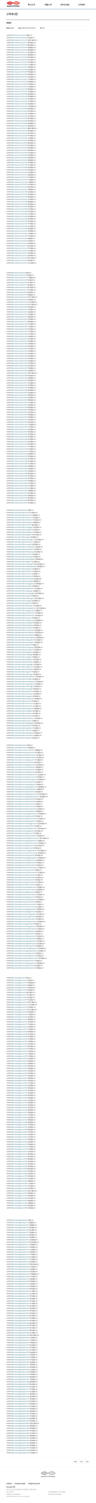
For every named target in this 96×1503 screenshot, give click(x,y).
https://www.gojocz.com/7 (18, 995)
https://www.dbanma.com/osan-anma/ (22, 804)
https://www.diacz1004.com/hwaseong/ (22, 552)
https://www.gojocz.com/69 (19, 1100)
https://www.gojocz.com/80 (19, 1132)
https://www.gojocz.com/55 (19, 1110)
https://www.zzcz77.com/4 (18, 258)
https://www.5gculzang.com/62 (20, 1367)
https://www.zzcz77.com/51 (19, 126)
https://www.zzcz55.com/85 (19, 471)
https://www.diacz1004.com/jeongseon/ (22, 640)
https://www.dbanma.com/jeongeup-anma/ (23, 887)
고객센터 (81, 5)
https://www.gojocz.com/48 (19, 1198)
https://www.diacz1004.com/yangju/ (21, 601)
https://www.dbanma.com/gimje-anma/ (22, 892)
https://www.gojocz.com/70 (19, 1102)
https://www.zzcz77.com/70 (19, 172)
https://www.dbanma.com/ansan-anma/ (22, 782)
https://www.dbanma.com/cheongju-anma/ (23, 914)
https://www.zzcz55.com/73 (19, 442)
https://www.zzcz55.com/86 (19, 473)
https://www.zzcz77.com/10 (19, 243)
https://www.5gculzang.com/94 (20, 1445)
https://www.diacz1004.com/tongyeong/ (22, 647)
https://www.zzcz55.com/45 (19, 361)
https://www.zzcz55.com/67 (19, 434)
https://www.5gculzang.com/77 (20, 1404)
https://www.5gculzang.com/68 (20, 1382)
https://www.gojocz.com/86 (19, 1188)
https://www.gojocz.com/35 (19, 1056)
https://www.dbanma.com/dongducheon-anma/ (25, 838)
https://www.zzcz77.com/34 (19, 84)
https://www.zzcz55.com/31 (19, 317)
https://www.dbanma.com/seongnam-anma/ (24, 774)
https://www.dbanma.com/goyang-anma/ (23, 821)
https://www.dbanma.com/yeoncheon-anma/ (24, 843)
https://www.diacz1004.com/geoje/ (21, 657)
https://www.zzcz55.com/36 (19, 336)
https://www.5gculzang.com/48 (20, 1333)
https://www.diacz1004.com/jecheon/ (21, 691)
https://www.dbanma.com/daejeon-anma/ (23, 757)
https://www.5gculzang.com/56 (20, 1352)
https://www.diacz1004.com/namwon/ (22, 735)
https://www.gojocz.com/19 (19, 1017)
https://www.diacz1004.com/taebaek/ (21, 625)
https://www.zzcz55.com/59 (19, 402)
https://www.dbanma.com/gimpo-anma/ (22, 792)
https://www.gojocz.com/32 (19, 1068)
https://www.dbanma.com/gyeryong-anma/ (23, 909)
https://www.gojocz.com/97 (19, 1161)
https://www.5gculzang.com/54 (20, 1347)
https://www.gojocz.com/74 (19, 1147)
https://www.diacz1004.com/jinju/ (20, 645)
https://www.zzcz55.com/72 (19, 420)
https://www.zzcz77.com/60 (19, 148)
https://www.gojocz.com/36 (19, 1058)
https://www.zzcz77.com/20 (19, 50)
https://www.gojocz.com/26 (19, 1036)
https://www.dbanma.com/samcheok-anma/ (23, 868)
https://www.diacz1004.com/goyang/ (21, 591)
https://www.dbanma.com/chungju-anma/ (23, 917)
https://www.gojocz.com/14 (19, 1007)
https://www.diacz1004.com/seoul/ (21, 515)
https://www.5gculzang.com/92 (20, 1440)
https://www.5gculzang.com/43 (20, 1323)
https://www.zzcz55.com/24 (19, 307)
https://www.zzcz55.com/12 (19, 277)
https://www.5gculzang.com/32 (20, 1296)
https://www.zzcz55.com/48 (19, 375)
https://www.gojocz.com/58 (19, 1122)
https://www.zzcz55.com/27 (19, 341)
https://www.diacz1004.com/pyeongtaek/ (22, 559)
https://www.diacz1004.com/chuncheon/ (22, 615)
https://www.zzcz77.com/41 (19, 101)
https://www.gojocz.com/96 (19, 1166)
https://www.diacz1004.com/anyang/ (21, 557)
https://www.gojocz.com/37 (19, 1061)
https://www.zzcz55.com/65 (19, 417)
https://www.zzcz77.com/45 (19, 111)
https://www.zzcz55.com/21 (19, 314)
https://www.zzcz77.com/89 (19, 219)
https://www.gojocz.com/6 (18, 990)
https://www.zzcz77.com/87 (19, 214)
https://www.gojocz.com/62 (19, 1098)
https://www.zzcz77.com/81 (19, 199)
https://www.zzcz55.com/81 (19, 468)
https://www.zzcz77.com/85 (19, 209)
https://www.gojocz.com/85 (19, 1169)
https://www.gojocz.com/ (18, 978)
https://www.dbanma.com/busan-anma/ (22, 752)
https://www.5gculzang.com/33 (20, 1298)
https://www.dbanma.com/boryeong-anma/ (23, 899)
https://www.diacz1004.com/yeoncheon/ (22, 613)
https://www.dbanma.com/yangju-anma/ (22, 831)
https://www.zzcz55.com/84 (19, 461)
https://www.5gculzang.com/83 (20, 1418)
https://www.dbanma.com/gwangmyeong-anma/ (25, 797)
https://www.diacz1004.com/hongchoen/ (22, 632)
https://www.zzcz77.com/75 (19, 184)
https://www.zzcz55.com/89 (19, 476)
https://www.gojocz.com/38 (19, 1066)
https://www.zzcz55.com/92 (19, 488)
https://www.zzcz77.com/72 (19, 177)
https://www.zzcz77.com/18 (19, 45)
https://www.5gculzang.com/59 (20, 1360)
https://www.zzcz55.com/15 (19, 299)
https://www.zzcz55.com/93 (19, 491)
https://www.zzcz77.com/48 (19, 118)
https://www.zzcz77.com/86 (19, 211)
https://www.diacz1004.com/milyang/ (21, 654)
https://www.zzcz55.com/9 (18, 292)
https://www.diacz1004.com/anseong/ (22, 579)
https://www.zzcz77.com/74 (19, 182)
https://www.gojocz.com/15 (19, 1005)
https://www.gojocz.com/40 (19, 1073)
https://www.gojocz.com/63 (19, 1080)
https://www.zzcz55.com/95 (19, 495)
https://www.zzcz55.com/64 (19, 422)
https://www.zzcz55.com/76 (19, 454)
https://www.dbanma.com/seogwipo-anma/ (23, 850)
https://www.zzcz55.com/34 (19, 348)
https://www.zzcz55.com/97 (19, 503)
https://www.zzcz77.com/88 (19, 216)
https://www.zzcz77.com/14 (19, 253)
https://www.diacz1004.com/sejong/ (21, 522)
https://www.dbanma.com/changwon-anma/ (23, 921)
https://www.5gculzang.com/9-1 (20, 1240)
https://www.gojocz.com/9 (18, 992)
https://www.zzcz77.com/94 (19, 231)
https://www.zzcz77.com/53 (19, 131)
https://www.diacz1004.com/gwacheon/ (22, 588)
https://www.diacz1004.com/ (19, 510)
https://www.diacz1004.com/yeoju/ (21, 586)
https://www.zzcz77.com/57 (19, 140)
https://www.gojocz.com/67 (19, 1090)
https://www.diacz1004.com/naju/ (20, 721)
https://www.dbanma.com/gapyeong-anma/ (23, 841)
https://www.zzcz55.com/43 (19, 358)
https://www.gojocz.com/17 (19, 1022)
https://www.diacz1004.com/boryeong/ (22, 699)
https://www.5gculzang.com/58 (20, 1357)
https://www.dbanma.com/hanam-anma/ (22, 801)
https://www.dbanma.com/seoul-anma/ (22, 750)
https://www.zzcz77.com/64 (19, 158)
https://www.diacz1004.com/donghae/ (22, 623)
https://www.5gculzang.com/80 (20, 1411)
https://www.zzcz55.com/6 (18, 282)
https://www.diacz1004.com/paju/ (20, 596)
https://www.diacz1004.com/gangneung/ (22, 620)
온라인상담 (64, 5)
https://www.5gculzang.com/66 (20, 1377)
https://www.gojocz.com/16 (19, 1010)
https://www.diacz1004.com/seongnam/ (22, 547)
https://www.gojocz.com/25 (19, 1029)
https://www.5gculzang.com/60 (20, 1362)
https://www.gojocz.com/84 (19, 1134)
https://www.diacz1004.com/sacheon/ (22, 650)
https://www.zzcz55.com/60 (19, 397)
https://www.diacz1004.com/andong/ (21, 669)
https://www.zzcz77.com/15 (19, 255)
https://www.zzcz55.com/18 (19, 324)
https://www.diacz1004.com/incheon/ (21, 520)
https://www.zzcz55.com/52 (19, 388)
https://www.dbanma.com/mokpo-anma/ (23, 877)
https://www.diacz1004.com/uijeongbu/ (22, 598)
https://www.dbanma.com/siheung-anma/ (23, 789)
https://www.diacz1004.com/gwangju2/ (22, 564)
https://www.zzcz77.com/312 (19, 106)
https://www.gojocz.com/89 (19, 1178)
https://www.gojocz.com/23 (19, 1032)
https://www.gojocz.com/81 (19, 1137)
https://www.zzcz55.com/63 (19, 432)
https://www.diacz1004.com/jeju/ (20, 537)
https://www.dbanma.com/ (18, 745)
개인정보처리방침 (19, 1484)
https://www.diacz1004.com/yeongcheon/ (23, 677)
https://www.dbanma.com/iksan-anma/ (22, 885)
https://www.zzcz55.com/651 (19, 424)
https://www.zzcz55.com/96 (19, 500)
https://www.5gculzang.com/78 (20, 1406)
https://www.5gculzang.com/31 (20, 1294)
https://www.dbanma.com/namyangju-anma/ (24, 823)
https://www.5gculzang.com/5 (19, 1227)
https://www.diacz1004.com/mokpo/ (21, 713)
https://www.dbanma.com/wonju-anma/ (22, 855)
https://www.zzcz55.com (18, 273)
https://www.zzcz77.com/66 (19, 162)
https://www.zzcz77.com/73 (19, 180)
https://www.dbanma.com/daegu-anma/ (22, 760)
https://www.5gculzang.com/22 (20, 1271)
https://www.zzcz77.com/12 (19, 248)
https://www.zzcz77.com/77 (19, 189)
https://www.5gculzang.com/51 (20, 1340)
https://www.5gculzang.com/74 (20, 1396)
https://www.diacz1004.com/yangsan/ (21, 659)
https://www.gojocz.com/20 (19, 1012)
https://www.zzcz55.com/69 (19, 437)
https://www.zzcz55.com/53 (19, 393)
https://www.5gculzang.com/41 (20, 1318)
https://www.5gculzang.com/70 (20, 1387)
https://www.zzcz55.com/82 (19, 464)
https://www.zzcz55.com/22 (19, 312)
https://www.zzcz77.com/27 (19, 67)
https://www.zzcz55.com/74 (19, 449)
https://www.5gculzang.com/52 (20, 1343)
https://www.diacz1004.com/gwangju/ (21, 527)
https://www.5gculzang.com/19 (20, 1264)
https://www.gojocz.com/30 (19, 1044)
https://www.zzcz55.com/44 (19, 368)
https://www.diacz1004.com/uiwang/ (21, 581)
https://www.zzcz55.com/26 (19, 344)
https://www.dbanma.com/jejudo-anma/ (22, 845)
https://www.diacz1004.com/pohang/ (21, 662)
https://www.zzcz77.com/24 (19, 60)
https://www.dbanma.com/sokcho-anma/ (23, 865)
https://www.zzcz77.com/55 (19, 136)
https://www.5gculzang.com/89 (20, 1433)
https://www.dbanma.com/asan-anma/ (22, 902)
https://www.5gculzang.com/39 (20, 1313)
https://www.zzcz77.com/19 (19, 47)
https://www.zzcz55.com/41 (19, 363)
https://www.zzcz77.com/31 (19, 77)
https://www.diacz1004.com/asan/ (20, 701)
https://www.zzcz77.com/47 (19, 116)
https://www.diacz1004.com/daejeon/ (21, 532)
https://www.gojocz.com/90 (19, 1183)
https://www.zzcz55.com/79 (19, 456)
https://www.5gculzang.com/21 (20, 1269)
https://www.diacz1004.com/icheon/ (21, 576)
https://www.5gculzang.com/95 (20, 1448)
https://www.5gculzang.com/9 (19, 1237)
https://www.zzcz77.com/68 (19, 167)
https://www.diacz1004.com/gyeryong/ (22, 708)
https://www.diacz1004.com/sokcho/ (21, 628)
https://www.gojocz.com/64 (19, 1085)
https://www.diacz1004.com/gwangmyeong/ (23, 566)
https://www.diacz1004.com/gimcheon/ (22, 667)
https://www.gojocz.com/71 (19, 1093)
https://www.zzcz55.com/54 (19, 400)
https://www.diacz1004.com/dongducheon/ (23, 608)
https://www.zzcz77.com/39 (19, 96)
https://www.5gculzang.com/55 (20, 1350)
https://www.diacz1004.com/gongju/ (21, 696)
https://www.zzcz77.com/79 (19, 194)
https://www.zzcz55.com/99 (19, 498)
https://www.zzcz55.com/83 (19, 459)
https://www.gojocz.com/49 (19, 1208)
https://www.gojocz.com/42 (19, 1054)
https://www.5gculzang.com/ (19, 1220)
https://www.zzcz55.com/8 (18, 280)
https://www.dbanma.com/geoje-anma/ (22, 934)
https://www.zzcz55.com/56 (19, 410)
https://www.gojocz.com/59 (19, 1125)
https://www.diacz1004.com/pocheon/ (22, 606)
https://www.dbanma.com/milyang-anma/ (23, 931)
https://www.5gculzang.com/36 (20, 1306)
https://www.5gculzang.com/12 (20, 1247)
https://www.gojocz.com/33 (19, 1046)
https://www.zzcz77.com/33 (19, 82)
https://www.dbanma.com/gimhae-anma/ (23, 968)
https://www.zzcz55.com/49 (19, 390)
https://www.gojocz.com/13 (19, 1002)
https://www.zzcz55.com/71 (19, 429)
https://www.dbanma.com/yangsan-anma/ (23, 936)
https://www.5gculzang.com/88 (20, 1431)
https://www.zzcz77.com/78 (19, 192)
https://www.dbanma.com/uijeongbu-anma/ (23, 828)
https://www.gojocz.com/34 (19, 1049)
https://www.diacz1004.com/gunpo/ (21, 569)
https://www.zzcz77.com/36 (19, 89)
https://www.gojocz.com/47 (19, 1196)
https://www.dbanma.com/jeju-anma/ (21, 848)
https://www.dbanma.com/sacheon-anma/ (23, 929)
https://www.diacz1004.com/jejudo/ (21, 535)
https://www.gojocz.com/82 (19, 1129)
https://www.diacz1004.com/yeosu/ (21, 716)
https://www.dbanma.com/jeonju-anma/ (22, 880)
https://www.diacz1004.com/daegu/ (21, 530)
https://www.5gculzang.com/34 (20, 1301)
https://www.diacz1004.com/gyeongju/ (22, 664)
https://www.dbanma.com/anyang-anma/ (23, 784)
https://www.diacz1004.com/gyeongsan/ (22, 684)
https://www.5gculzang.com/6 (19, 1230)
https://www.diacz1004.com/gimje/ (21, 738)
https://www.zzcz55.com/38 (19, 366)
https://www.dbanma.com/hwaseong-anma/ (24, 779)
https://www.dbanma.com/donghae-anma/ (23, 860)
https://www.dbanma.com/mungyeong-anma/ (24, 948)
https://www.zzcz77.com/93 (19, 228)
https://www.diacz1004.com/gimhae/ (21, 652)
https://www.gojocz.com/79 (19, 1139)
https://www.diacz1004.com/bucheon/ (22, 549)
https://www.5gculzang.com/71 (20, 1389)
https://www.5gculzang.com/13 (20, 1249)
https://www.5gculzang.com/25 (20, 1279)
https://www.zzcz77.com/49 (19, 121)
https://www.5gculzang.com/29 (20, 1289)
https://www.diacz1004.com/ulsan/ (21, 525)
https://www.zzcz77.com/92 (19, 226)
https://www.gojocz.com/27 (19, 1024)
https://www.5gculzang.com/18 (20, 1262)
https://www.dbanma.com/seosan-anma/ (23, 904)
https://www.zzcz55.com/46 (19, 385)
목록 (75, 1462)
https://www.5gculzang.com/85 (20, 1423)
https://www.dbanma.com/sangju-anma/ (22, 953)
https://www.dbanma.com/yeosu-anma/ (22, 875)
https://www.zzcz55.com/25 (19, 334)
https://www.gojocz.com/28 (19, 1039)
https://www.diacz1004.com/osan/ (21, 574)
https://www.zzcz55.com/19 (19, 309)
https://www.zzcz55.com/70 (19, 427)
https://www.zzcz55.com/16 (19, 304)
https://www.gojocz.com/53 (19, 1120)
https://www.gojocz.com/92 (19, 1181)
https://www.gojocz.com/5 (18, 985)
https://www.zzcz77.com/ (18, 35)
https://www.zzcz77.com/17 (19, 42)
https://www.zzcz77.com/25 (19, 62)
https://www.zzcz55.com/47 (19, 380)
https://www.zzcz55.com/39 (19, 351)
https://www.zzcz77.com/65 (19, 160)
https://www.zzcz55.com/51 (19, 383)
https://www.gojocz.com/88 (19, 1174)
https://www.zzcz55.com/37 (19, 339)
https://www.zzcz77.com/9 (18, 241)
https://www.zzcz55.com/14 (19, 302)
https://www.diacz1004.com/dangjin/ (21, 711)
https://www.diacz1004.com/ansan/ (21, 554)
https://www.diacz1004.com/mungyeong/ (23, 681)
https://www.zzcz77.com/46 (19, 114)
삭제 (87, 1462)
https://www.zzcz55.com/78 (19, 444)
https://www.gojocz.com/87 (19, 1171)
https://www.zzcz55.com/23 (19, 319)
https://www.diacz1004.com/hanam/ (21, 571)
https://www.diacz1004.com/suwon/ (21, 542)
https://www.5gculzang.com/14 (20, 1252)
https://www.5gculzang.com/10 (20, 1242)
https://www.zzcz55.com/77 (19, 446)
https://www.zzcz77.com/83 (19, 204)
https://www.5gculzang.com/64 (20, 1372)
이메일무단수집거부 (34, 1484)
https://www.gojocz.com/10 (19, 1000)
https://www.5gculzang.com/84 (20, 1421)
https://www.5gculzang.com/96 (20, 1450)
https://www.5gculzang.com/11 (20, 1245)
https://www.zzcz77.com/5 (18, 260)
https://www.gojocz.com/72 (19, 1144)
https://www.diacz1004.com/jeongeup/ (22, 733)
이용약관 (9, 1484)
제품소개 (48, 5)
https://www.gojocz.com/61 (19, 1078)
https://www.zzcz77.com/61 (19, 150)
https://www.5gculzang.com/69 (20, 1384)
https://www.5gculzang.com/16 (20, 1257)
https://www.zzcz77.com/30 (19, 74)
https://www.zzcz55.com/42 (19, 353)
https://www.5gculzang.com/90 (20, 1436)
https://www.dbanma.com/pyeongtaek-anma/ (24, 787)
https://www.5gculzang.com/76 (20, 1401)
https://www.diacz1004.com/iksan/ (21, 730)
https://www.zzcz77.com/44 (19, 109)
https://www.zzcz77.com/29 (19, 72)
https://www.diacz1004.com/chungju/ (21, 689)
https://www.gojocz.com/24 (19, 1034)
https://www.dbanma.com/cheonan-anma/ (23, 894)
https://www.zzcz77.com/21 (19, 52)
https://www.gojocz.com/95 (19, 1164)
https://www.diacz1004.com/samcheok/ (22, 630)
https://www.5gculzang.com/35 (20, 1303)
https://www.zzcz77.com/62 (19, 153)
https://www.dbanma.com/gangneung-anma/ (24, 858)
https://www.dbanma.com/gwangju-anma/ (23, 765)
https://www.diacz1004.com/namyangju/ (22, 593)
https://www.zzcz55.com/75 (19, 451)
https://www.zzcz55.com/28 (19, 346)
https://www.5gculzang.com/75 (20, 1399)
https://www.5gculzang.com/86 (20, 1426)
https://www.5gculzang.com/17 (20, 1259)
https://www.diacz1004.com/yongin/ (21, 544)
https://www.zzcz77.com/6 (18, 263)
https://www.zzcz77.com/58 (19, 143)
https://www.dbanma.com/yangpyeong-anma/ (24, 814)
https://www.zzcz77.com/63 (19, 155)
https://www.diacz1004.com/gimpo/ (21, 562)
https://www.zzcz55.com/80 (19, 466)
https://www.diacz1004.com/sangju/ (21, 679)
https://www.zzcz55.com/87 (19, 483)
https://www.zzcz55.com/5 (18, 295)
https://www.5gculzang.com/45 (20, 1325)
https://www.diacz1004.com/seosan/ (21, 703)
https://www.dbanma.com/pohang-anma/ (23, 939)
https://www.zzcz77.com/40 (19, 99)
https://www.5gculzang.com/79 (20, 1409)
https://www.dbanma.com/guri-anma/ (22, 833)
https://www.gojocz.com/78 (19, 1127)
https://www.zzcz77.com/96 (19, 236)
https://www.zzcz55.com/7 (18, 285)
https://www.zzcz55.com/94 (19, 481)
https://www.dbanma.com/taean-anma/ (22, 965)
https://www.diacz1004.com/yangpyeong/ (23, 584)
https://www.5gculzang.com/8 (19, 1235)
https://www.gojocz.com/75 (19, 1151)
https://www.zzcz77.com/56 (19, 138)
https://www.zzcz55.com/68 (19, 439)
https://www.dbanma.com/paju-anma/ (22, 826)
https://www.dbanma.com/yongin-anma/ (22, 772)
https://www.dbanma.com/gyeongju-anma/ (23, 941)
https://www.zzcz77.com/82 (19, 202)
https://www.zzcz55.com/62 (19, 415)
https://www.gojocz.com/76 (19, 1149)
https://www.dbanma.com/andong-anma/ (23, 946)
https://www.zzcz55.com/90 (19, 486)
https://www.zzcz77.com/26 (19, 65)
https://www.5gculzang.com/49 (20, 1335)
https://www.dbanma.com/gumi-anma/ (22, 961)
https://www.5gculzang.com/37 (20, 1308)
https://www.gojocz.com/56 (19, 1115)
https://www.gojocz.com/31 (19, 1051)
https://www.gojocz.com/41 (19, 1076)
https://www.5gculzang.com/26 (20, 1281)
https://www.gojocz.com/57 (19, 1112)
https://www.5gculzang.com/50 (20, 1338)
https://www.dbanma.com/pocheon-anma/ (23, 836)
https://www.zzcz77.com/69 (19, 170)
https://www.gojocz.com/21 (19, 1019)
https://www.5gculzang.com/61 (20, 1365)
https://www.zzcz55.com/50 (19, 378)
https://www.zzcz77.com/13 (19, 251)
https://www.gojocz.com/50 (19, 1193)
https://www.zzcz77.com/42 (19, 104)
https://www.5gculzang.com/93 (20, 1443)
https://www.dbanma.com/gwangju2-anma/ (23, 794)
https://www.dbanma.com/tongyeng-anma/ (23, 926)
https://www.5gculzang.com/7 (19, 1232)
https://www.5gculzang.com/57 (20, 1355)
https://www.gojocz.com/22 (19, 1027)
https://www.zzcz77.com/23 (19, 57)
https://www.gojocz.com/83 (19, 1142)
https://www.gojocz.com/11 (19, 988)
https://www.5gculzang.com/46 (20, 1328)
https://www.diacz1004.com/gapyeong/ (22, 610)
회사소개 (31, 5)
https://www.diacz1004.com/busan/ (21, 517)
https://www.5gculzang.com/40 (20, 1316)
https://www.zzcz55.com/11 (19, 290)
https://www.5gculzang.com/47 (20, 1330)
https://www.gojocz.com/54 (19, 1107)
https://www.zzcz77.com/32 (19, 79)
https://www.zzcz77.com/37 (19, 91)
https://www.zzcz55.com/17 (19, 322)
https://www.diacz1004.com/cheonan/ (22, 694)
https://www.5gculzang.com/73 (20, 1394)
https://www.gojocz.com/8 (18, 997)
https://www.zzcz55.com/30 (19, 356)
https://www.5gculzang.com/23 (20, 1274)
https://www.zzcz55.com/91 (19, 493)
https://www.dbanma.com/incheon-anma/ (23, 755)
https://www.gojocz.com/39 (19, 1071)
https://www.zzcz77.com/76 (19, 187)
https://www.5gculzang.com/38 (20, 1311)
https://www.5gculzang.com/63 (20, 1369)
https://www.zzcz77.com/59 (19, 145)
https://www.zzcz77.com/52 (19, 128)
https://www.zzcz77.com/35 (19, 87)
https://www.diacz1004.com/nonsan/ (21, 706)
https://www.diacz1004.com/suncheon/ (22, 718)
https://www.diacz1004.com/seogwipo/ (22, 540)
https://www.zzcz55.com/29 (19, 329)
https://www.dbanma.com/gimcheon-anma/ (23, 943)
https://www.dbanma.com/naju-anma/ (22, 870)
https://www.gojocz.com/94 (19, 1159)
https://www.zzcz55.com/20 (19, 326)
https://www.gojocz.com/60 (19, 1117)
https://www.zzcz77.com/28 (19, 69)
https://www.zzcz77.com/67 (19, 165)
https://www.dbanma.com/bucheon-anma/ (23, 777)
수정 (81, 1462)
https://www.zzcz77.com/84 (19, 206)
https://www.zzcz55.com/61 (19, 412)
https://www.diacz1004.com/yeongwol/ (22, 635)
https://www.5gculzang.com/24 (20, 1276)
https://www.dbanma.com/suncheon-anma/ (23, 872)
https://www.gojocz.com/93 (19, 1176)
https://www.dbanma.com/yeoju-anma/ (22, 816)
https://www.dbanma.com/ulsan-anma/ (22, 762)
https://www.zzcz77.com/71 (19, 175)
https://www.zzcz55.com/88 (19, 478)
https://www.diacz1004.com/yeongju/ (21, 674)
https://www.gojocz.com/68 (19, 1095)
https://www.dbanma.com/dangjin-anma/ (23, 912)
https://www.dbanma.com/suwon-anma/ (22, 770)
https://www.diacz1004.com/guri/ (20, 603)
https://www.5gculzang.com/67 (20, 1379)
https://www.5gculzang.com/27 (20, 1284)
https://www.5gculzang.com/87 (20, 1428)
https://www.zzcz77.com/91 (19, 224)
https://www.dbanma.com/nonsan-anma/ (23, 907)
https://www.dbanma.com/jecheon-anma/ (23, 919)
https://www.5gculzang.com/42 (20, 1320)
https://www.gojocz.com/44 (19, 1191)
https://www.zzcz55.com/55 (19, 405)
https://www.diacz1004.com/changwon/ (22, 642)
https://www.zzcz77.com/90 (19, 221)
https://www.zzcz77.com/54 (19, 133)
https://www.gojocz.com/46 (19, 1203)
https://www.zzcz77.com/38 (19, 94)
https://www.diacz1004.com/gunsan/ (21, 728)
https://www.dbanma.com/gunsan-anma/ (23, 882)
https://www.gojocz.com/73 (19, 1156)
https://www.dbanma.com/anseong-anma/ (23, 809)
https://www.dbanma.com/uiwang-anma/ (23, 811)
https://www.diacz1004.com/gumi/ (20, 672)
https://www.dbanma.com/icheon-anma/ (22, 806)
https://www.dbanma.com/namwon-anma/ (23, 890)
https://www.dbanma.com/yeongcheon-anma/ (24, 958)
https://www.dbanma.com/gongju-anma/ (22, 897)
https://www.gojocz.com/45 (19, 1205)
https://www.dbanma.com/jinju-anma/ (22, 924)
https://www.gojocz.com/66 (19, 1083)
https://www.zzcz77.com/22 (19, 55)
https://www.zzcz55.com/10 (19, 287)
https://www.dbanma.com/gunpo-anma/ (22, 799)
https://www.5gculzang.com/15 (20, 1254)
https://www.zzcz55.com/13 (19, 297)
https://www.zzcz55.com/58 (19, 407)
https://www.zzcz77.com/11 (19, 246)
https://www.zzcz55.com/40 (19, 371)
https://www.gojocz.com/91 (19, 1186)
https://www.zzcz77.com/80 (19, 197)
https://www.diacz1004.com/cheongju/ (22, 686)
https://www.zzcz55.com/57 (19, 395)
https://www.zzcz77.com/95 (19, 233)
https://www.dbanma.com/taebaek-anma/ (23, 863)
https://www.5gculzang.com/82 (20, 1416)
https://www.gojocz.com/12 (19, 983)
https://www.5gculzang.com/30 (20, 1291)
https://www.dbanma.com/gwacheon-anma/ (23, 819)
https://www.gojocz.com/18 (19, 1014)
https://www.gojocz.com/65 (19, 1088)
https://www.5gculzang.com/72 (20, 1391)
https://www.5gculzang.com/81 (20, 1414)
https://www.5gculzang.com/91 (20, 1438)
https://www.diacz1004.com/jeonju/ (21, 725)
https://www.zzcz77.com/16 (19, 40)
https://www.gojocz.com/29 (19, 1041)
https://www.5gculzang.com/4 (19, 1225)
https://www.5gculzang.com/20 (20, 1267)
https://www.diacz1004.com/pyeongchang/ (23, 637)
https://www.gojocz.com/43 (19, 1063)
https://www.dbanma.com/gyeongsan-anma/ (24, 951)
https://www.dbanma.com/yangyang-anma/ (23, 963)
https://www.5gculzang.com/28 (20, 1286)
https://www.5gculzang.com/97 (20, 1453)
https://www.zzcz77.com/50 (19, 123)
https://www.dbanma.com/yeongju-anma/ (23, 956)
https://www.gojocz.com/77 (19, 1154)
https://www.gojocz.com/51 (19, 1200)
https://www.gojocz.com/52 (19, 1105)
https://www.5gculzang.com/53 (20, 1345)
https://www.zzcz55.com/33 (19, 331)
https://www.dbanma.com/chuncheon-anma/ (24, 853)
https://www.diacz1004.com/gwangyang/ (22, 723)
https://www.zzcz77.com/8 (18, 238)
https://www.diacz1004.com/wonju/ (21, 618)
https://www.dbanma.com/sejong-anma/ (22, 767)
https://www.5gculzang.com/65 (20, 1374)
